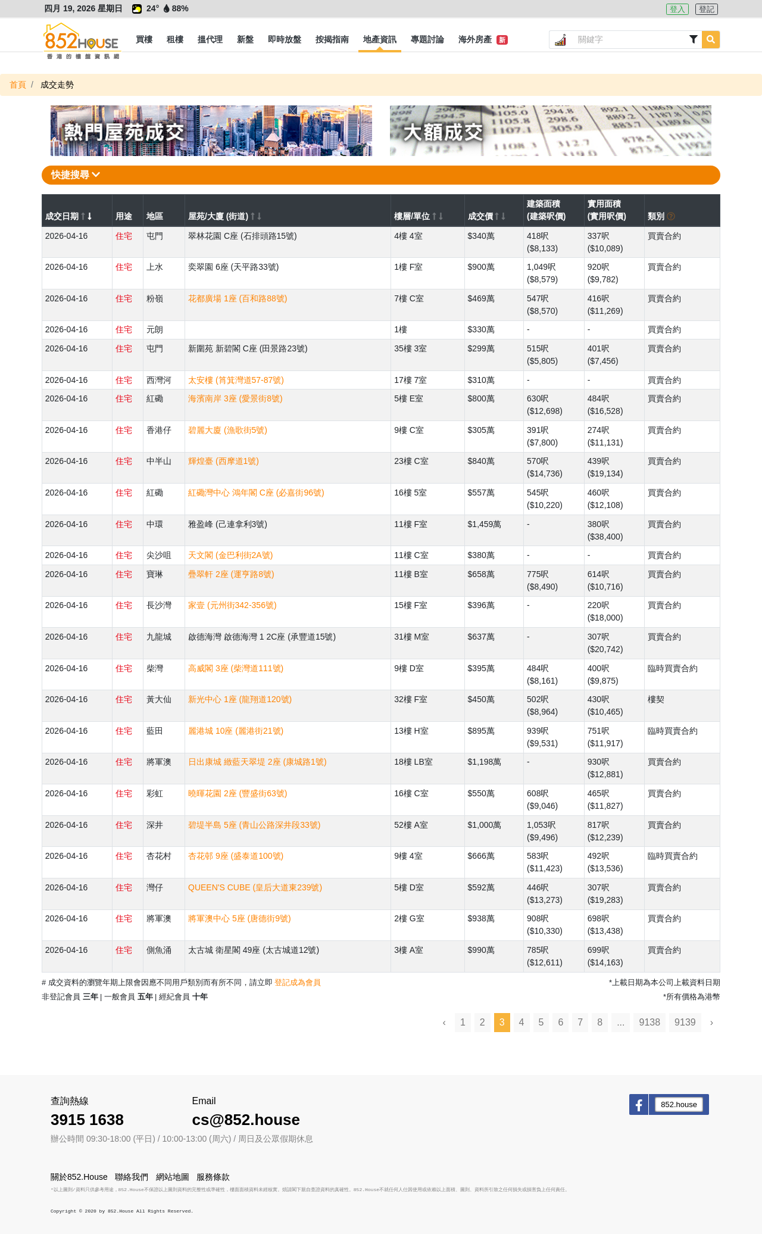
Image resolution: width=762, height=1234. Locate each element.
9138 (649, 1022)
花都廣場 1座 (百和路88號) (237, 298)
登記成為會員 (297, 982)
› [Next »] (711, 1022)
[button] (144, 39)
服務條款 (213, 1177)
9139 (685, 1022)
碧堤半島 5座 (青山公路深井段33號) (254, 825)
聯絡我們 (131, 1177)
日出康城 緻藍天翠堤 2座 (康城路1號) (257, 761)
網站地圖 (172, 1177)
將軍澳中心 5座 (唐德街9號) (239, 918)
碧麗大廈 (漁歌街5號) (227, 430)
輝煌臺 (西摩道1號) (223, 461)
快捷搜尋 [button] (75, 175)
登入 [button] (677, 9)
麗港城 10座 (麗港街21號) (235, 731)
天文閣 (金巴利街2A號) (230, 555)
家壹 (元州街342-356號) (232, 605)
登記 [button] (706, 9)
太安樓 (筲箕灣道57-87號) (236, 380)
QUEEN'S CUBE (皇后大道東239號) (255, 887)
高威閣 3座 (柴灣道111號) (235, 668)
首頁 (18, 84)
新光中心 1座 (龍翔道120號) (240, 699)
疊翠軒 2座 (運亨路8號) (231, 574)
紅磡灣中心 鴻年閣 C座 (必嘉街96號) (256, 492)
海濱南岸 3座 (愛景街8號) (235, 398)
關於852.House (79, 1177)
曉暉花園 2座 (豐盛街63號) (237, 793)
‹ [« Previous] (444, 1022)
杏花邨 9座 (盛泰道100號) (235, 856)
